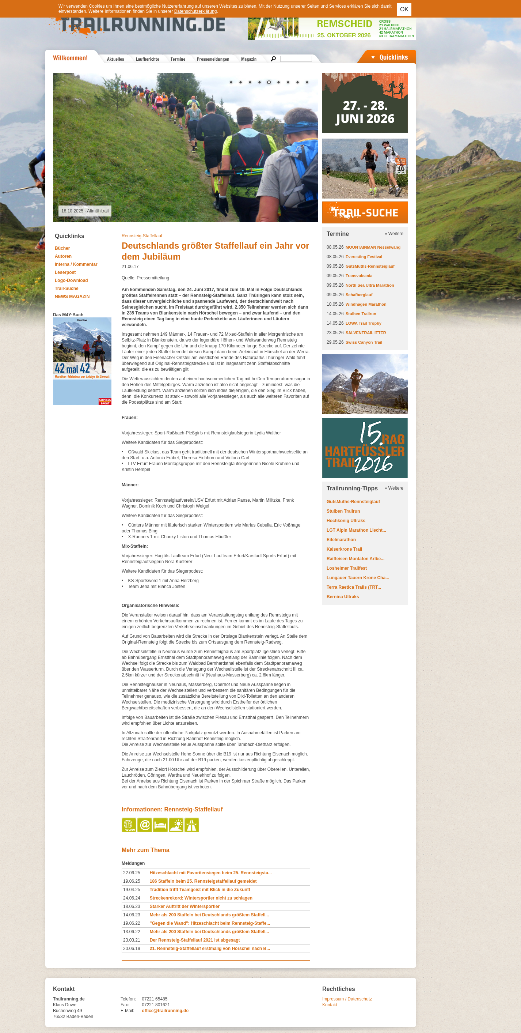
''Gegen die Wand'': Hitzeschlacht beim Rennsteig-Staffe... (210, 923)
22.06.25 (131, 872)
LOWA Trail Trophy (363, 323)
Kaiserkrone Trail (344, 549)
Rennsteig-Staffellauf (142, 235)
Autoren (63, 256)
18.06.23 (131, 906)
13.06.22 (131, 931)
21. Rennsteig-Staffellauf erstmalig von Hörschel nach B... (210, 948)
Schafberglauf (359, 295)
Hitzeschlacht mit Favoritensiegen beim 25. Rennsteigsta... (211, 872)
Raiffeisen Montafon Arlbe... (355, 558)
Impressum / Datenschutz (347, 999)
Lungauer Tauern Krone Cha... (358, 577)
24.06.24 (131, 898)
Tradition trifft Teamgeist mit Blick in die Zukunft (200, 889)
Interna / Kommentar (76, 264)
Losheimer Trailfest (347, 568)
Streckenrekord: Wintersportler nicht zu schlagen (201, 898)
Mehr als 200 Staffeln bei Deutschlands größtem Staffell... (209, 914)
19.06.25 (131, 881)
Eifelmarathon (341, 539)
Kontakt (329, 1004)
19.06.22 (131, 923)
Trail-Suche (67, 288)
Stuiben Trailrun (361, 314)
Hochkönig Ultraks (346, 520)
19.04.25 (131, 889)
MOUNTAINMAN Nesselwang (373, 247)
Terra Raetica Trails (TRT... (354, 587)
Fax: (125, 1004)
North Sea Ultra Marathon (370, 285)
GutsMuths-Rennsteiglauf (370, 266)
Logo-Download (71, 280)
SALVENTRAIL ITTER (366, 333)
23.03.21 (131, 940)
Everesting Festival (364, 257)
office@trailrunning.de (165, 1010)
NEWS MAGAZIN (72, 296)
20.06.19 (131, 948)
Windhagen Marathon (366, 304)
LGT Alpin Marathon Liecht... (356, 530)
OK (404, 9)
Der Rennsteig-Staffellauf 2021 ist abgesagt (195, 940)
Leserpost (65, 272)
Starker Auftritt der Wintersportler (185, 906)
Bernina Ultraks (343, 596)
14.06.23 (131, 914)
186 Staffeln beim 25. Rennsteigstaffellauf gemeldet (203, 881)
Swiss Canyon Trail (364, 342)
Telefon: (128, 999)
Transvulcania (359, 276)
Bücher (62, 248)
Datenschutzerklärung (195, 11)
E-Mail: (127, 1010)
